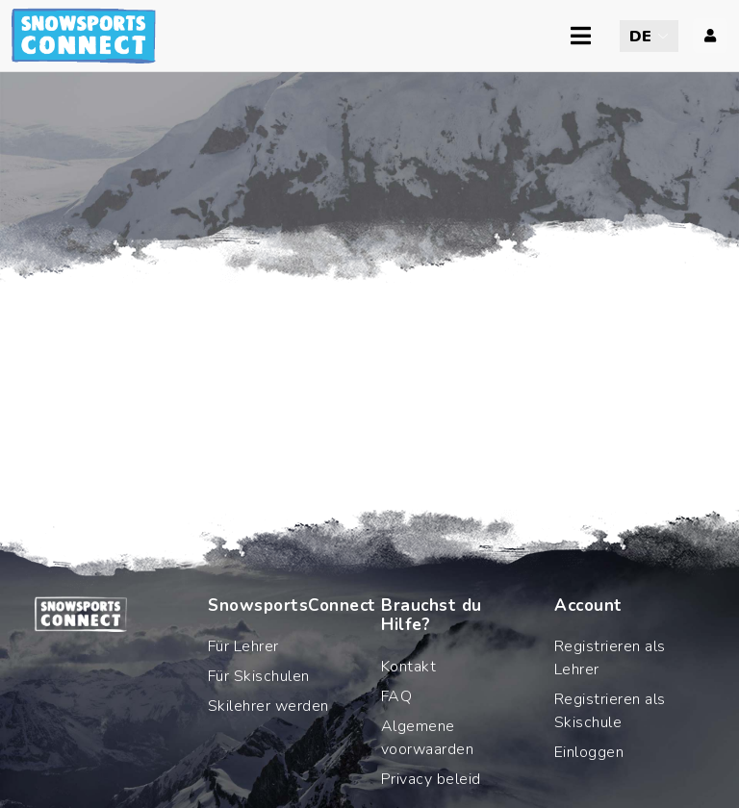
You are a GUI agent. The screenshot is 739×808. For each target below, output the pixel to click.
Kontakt (408, 666)
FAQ (396, 696)
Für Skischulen (259, 676)
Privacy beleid (431, 779)
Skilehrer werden (268, 706)
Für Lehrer (243, 646)
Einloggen (589, 752)
